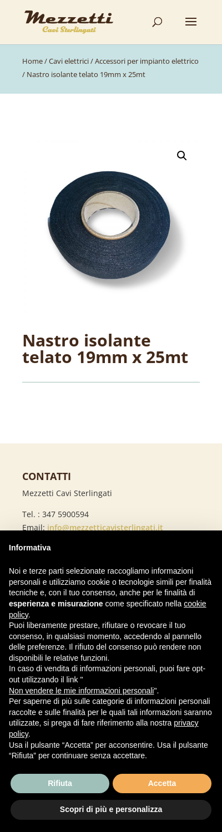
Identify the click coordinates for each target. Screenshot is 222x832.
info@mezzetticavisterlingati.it (105, 527)
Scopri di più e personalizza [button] (111, 809)
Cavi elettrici (69, 61)
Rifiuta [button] (60, 783)
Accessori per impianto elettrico (147, 61)
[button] (182, 156)
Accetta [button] (162, 783)
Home (32, 61)
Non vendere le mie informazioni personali (81, 690)
